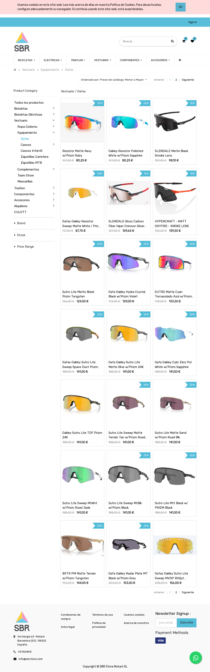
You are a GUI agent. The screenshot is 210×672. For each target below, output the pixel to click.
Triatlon (19, 188)
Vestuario (20, 120)
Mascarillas (25, 181)
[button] (179, 60)
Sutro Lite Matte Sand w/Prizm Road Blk (170, 435)
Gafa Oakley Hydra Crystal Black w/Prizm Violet (126, 294)
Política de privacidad (99, 625)
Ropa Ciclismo (27, 127)
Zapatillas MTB (31, 163)
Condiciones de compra (71, 616)
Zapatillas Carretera (34, 157)
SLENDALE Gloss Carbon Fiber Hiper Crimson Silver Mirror (126, 223)
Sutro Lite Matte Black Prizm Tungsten (78, 294)
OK (180, 7)
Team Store (25, 175)
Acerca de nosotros (136, 622)
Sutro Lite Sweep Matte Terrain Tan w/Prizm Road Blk (126, 435)
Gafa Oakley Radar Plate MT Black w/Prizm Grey (128, 576)
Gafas (25, 139)
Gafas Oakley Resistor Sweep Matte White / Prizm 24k (81, 223)
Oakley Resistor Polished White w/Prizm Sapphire (125, 153)
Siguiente (188, 79)
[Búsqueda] (172, 41)
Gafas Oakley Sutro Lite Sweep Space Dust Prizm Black (80, 364)
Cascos (26, 145)
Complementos (28, 169)
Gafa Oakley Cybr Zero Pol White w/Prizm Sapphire (173, 364)
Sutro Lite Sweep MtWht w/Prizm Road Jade (79, 505)
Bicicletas (21, 108)
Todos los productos (29, 102)
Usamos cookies (134, 614)
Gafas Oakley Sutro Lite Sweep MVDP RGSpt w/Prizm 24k (171, 576)
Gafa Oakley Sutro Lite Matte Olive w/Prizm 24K (126, 364)
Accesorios (22, 200)
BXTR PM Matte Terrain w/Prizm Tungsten (79, 576)
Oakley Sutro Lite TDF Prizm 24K (82, 435)
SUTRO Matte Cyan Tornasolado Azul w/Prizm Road (173, 294)
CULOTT (20, 212)
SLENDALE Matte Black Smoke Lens (171, 153)
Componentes (24, 194)
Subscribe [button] (186, 622)
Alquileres (20, 206)
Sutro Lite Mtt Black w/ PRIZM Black (171, 505)
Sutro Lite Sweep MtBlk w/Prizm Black (125, 505)
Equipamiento (27, 133)
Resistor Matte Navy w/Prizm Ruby (76, 153)
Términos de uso (102, 614)
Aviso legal (68, 626)
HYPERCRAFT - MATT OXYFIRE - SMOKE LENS (172, 223)
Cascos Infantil (31, 151)
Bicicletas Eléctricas (28, 114)
